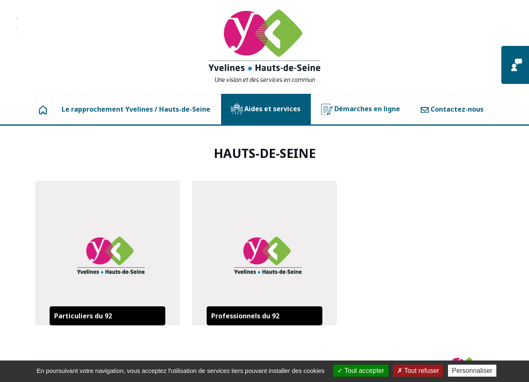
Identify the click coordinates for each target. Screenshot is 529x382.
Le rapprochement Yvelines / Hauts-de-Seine (136, 109)
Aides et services (265, 109)
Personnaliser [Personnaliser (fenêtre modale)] (472, 370)
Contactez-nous (452, 109)
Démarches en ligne (360, 109)
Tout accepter (360, 370)
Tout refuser (418, 370)
